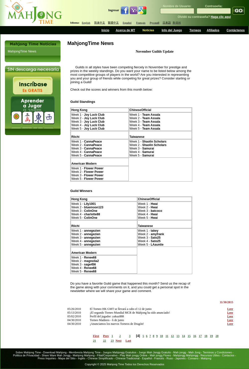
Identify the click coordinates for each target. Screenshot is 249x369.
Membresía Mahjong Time (85, 352)
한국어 (177, 22)
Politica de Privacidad (26, 355)
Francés (159, 358)
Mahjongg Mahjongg (185, 355)
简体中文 (99, 22)
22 (104, 340)
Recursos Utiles (210, 355)
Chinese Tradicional (128, 358)
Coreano (193, 358)
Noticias (148, 30)
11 (167, 336)
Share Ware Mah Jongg (56, 355)
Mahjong (206, 358)
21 (94, 340)
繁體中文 (113, 22)
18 (205, 336)
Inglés (81, 358)
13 (178, 336)
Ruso (170, 358)
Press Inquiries (47, 358)
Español (127, 22)
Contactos (228, 355)
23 (112, 340)
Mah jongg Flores (160, 355)
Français (140, 22)
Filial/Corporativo (107, 355)
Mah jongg (179, 352)
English (86, 22)
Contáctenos (236, 30)
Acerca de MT (125, 30)
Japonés (180, 358)
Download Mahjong (54, 352)
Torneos (195, 30)
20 (217, 336)
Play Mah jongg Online (133, 355)
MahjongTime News (22, 51)
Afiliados (213, 30)
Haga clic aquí (221, 17)
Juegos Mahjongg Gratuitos (119, 352)
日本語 (167, 22)
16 (194, 336)
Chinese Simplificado (100, 358)
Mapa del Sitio (67, 358)
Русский (154, 22)
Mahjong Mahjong (83, 355)
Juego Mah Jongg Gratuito (155, 352)
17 (200, 336)
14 (183, 336)
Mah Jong (194, 352)
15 (188, 336)
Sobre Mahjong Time (28, 352)
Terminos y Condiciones (217, 352)
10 (161, 336)
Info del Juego (172, 30)
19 (211, 336)
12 (172, 336)
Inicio (105, 30)
